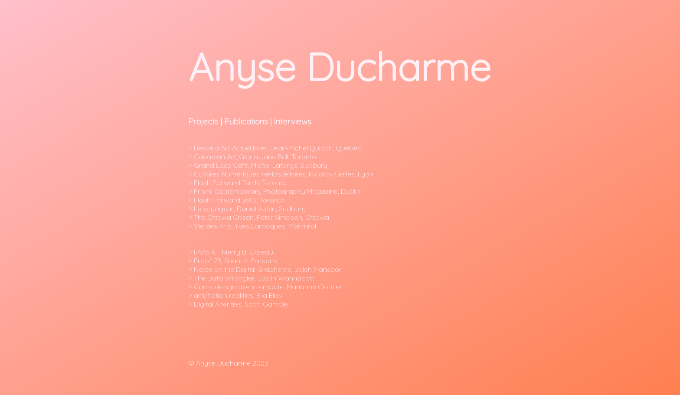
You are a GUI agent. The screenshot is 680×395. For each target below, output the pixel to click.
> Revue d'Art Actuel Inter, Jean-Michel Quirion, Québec (274, 148)
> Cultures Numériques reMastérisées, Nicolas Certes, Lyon (281, 174)
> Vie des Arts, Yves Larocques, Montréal (253, 226)
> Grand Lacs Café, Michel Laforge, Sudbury (257, 165)
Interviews (292, 121)
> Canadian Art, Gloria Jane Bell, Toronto (253, 156)
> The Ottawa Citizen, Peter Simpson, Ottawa (259, 217)
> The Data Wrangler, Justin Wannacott (251, 278)
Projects (203, 121)
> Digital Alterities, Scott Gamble (238, 304)
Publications (246, 121)
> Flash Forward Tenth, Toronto (237, 182)
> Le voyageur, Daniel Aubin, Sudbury (247, 208)
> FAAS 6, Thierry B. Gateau (230, 252)
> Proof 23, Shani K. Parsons (232, 260)
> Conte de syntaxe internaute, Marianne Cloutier (265, 286)
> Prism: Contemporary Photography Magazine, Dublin (274, 191)
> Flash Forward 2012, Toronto (236, 200)
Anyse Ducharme (339, 66)
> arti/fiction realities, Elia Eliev (235, 295)
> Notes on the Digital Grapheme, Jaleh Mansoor (265, 269)
